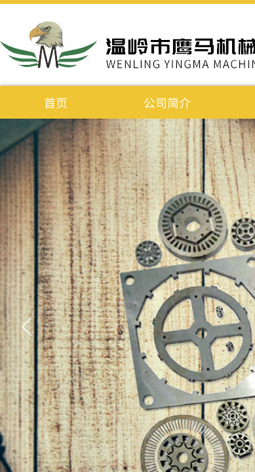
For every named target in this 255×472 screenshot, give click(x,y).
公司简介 (167, 102)
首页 (56, 102)
